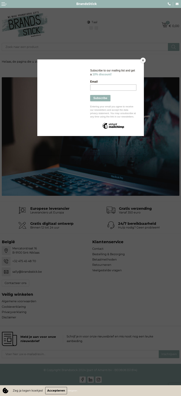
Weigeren (72, 390)
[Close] (143, 60)
